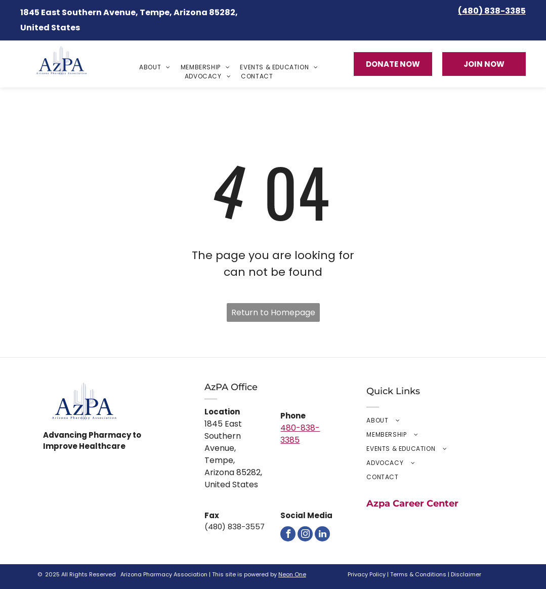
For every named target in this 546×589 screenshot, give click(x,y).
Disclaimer (466, 574)
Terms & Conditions (418, 574)
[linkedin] (322, 533)
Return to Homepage (273, 312)
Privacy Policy (367, 574)
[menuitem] (155, 67)
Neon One (292, 574)
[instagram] (305, 533)
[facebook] (288, 533)
